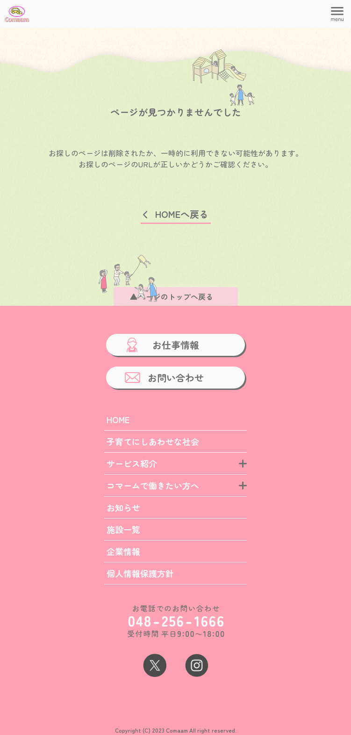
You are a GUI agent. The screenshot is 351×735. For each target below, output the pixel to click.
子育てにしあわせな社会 (153, 441)
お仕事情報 (175, 345)
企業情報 (123, 551)
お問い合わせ (176, 377)
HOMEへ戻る (181, 214)
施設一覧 (123, 529)
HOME (118, 419)
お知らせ (123, 507)
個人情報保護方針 (140, 573)
